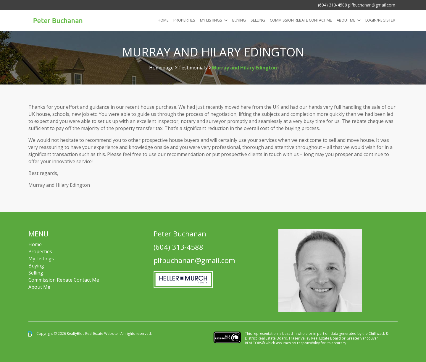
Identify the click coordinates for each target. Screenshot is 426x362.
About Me (346, 20)
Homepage (161, 67)
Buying (239, 20)
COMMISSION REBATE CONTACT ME (301, 20)
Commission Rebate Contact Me (63, 280)
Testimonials (192, 67)
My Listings (211, 20)
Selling (258, 20)
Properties (184, 20)
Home (163, 20)
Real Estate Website (102, 333)
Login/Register (380, 20)
